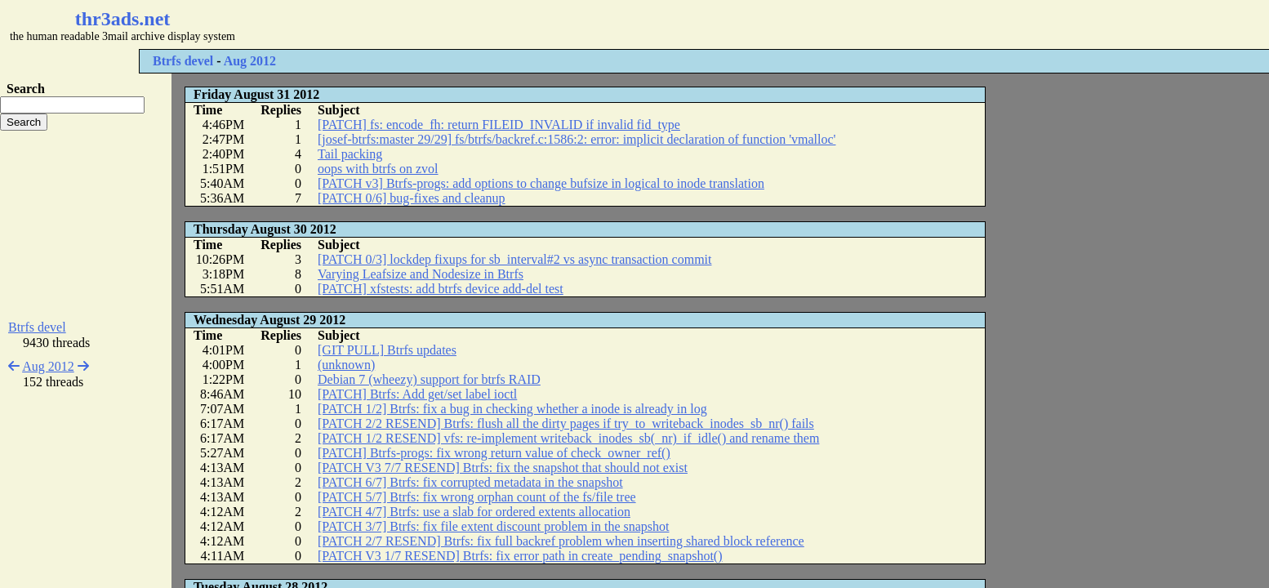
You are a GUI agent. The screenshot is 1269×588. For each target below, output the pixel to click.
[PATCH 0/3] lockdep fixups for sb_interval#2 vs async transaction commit (514, 259)
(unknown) (346, 365)
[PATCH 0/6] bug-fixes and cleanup (411, 198)
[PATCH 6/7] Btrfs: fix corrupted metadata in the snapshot (470, 482)
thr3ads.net (123, 18)
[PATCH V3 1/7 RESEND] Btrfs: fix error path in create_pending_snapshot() (520, 556)
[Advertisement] (487, 24)
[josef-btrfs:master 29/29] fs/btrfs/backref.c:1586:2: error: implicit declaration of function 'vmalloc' (576, 139)
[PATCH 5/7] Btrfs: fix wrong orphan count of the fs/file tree (477, 497)
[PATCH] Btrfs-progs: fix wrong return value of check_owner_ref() (494, 453)
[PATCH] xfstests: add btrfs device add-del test (440, 289)
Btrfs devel (183, 61)
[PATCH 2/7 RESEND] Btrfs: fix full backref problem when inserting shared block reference (561, 541)
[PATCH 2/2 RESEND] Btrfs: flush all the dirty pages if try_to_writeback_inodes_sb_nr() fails (566, 423)
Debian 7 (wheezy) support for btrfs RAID (429, 379)
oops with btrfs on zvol (378, 169)
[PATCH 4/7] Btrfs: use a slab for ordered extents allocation (474, 512)
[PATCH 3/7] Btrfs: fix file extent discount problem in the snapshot (493, 526)
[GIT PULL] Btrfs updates (387, 350)
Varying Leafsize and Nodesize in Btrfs (420, 274)
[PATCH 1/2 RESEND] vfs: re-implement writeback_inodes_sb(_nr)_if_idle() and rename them (568, 438)
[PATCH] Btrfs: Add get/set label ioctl (417, 394)
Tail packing (350, 154)
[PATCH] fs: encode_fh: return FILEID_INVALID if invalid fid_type (499, 124)
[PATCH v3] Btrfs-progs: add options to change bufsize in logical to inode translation (541, 183)
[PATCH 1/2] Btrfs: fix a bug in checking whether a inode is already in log (512, 409)
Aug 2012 (250, 61)
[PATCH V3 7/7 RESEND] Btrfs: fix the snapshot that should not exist (503, 467)
